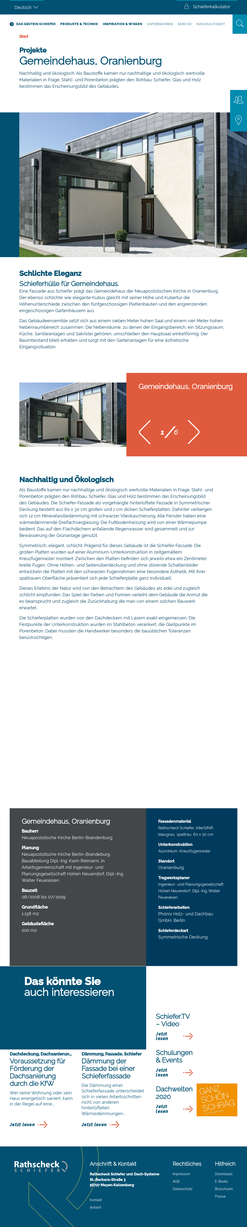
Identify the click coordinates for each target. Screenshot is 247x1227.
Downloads (224, 1174)
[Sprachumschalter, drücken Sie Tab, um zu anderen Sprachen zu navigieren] (26, 7)
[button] (144, 434)
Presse (220, 1196)
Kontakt (96, 1200)
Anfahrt (95, 1207)
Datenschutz (182, 1189)
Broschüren (224, 1189)
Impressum (181, 1174)
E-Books (221, 1181)
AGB (176, 1181)
